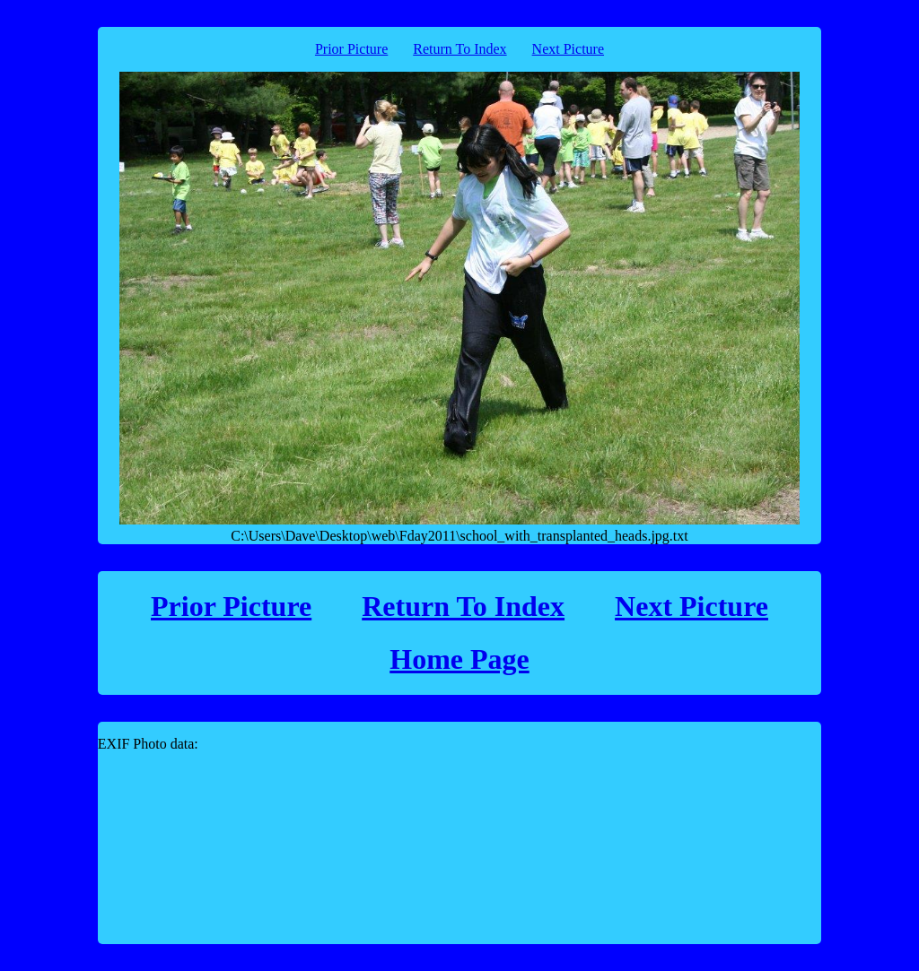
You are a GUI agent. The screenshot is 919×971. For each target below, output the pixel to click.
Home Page (459, 659)
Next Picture (568, 48)
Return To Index (459, 48)
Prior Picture (351, 48)
